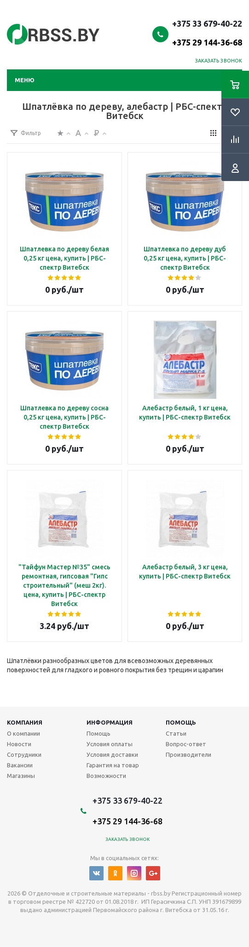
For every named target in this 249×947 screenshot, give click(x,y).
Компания (24, 722)
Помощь (181, 722)
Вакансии (20, 765)
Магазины (21, 775)
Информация (110, 722)
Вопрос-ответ (186, 744)
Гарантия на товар (113, 765)
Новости (19, 744)
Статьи (176, 733)
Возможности (106, 775)
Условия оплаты (110, 744)
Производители (188, 754)
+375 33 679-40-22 (207, 32)
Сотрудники (24, 754)
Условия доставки (112, 754)
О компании (23, 733)
